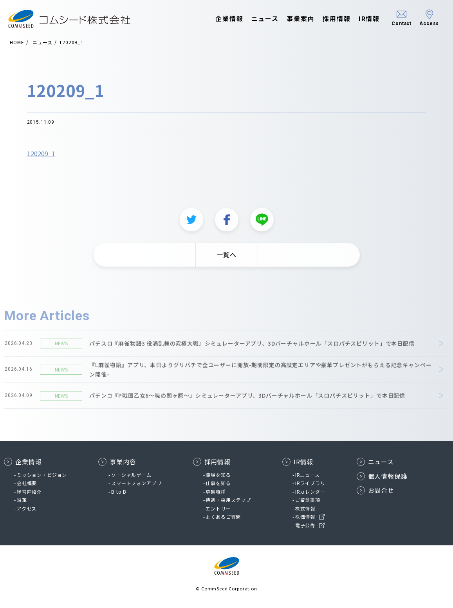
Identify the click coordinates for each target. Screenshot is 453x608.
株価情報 (305, 516)
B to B (118, 491)
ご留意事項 (307, 499)
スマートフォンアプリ (136, 483)
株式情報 (305, 508)
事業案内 (293, 18)
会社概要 (27, 483)
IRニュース (307, 474)
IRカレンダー (310, 491)
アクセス (26, 508)
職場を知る (218, 474)
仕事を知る (218, 483)
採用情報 (329, 18)
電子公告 (305, 525)
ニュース (257, 18)
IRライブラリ (310, 483)
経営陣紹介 (29, 491)
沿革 (22, 499)
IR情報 (361, 18)
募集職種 (216, 491)
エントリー (218, 508)
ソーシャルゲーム (131, 474)
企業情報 (222, 18)
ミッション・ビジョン (42, 474)
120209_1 (41, 157)
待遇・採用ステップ (228, 499)
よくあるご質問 (223, 516)
